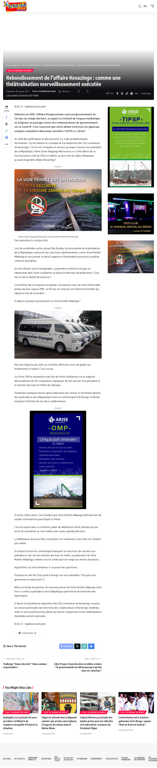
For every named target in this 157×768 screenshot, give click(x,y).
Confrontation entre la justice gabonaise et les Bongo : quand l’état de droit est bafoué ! (135, 722)
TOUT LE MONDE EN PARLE (20, 71)
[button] (139, 6)
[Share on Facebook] (117, 94)
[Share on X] (122, 94)
